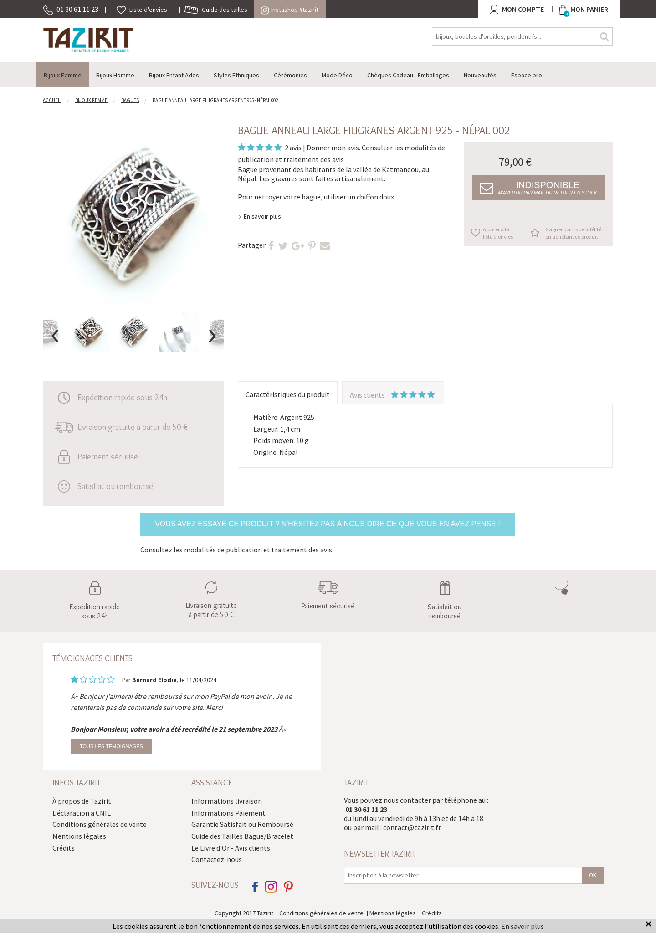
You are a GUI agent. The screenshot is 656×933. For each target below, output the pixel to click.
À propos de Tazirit (81, 801)
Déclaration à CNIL (81, 812)
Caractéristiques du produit (288, 394)
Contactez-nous (216, 859)
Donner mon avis (333, 147)
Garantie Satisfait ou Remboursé (242, 824)
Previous (55, 336)
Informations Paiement (228, 812)
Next (213, 336)
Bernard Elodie (154, 680)
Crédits (63, 847)
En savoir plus (262, 216)
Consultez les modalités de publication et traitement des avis (236, 549)
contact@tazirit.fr (412, 827)
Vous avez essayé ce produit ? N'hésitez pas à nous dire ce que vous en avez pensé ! (327, 524)
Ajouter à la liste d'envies (498, 233)
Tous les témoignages (111, 746)
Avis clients (393, 394)
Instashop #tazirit (289, 9)
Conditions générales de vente (99, 824)
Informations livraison (226, 801)
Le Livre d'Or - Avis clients (230, 847)
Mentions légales (79, 836)
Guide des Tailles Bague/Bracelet (242, 836)
